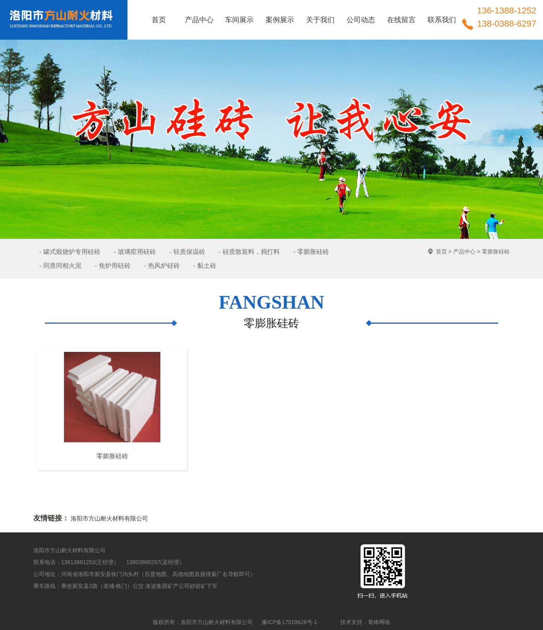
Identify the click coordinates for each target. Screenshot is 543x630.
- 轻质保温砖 (187, 251)
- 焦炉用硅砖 (113, 265)
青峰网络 (379, 622)
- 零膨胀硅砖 (311, 251)
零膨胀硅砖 (496, 251)
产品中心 (464, 251)
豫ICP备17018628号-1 (289, 622)
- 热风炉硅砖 (162, 265)
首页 (441, 251)
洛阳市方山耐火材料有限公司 (109, 518)
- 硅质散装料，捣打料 (249, 251)
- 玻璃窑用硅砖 (135, 251)
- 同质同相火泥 (60, 265)
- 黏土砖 (204, 265)
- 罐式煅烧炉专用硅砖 (69, 251)
